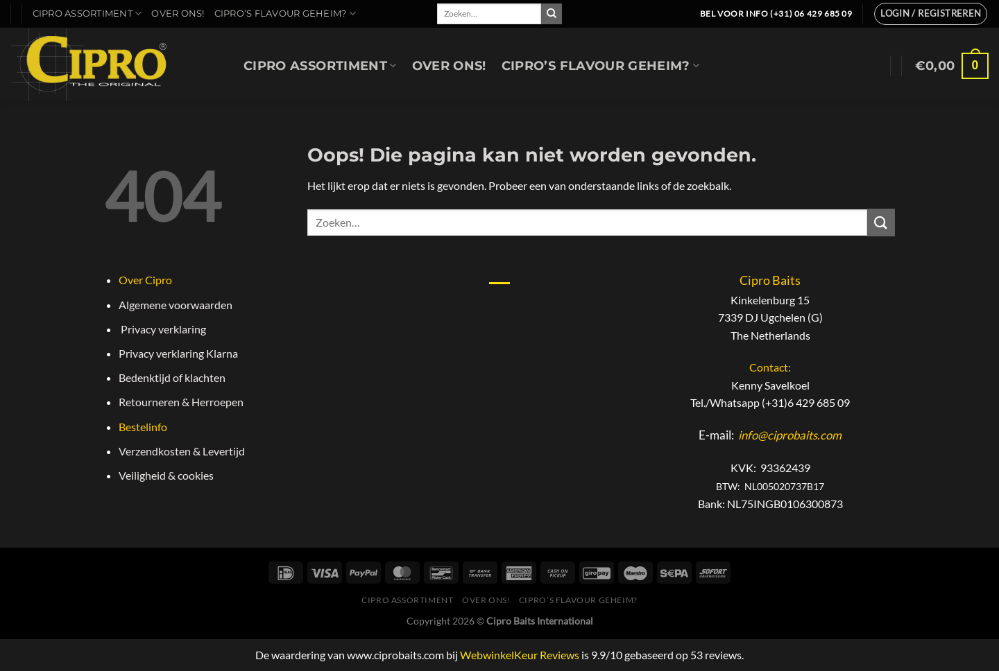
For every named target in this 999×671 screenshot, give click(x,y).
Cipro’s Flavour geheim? (285, 13)
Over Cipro (145, 279)
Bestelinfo (143, 426)
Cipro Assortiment (87, 13)
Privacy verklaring (162, 329)
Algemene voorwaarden (175, 304)
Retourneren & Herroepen (181, 401)
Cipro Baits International (539, 621)
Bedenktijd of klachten (172, 377)
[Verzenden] (551, 13)
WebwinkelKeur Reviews (519, 654)
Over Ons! (177, 13)
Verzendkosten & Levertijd (182, 451)
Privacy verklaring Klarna (178, 353)
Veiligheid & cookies (166, 475)
